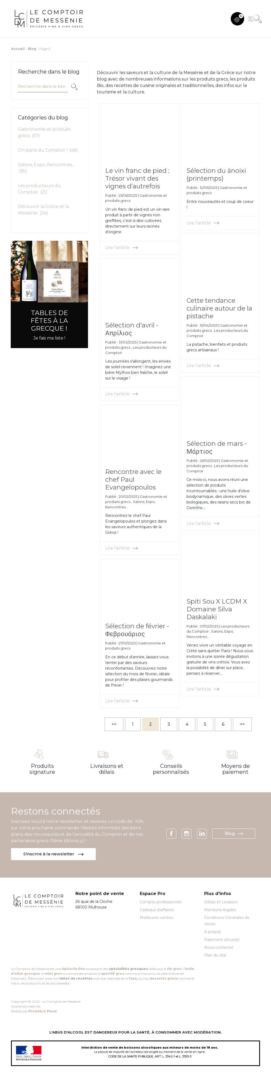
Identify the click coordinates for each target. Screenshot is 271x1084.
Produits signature (42, 769)
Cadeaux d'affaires (157, 910)
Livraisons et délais (106, 769)
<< (114, 724)
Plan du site (215, 955)
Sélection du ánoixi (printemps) (216, 172)
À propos (212, 932)
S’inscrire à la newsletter (54, 854)
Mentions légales (220, 910)
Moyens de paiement (235, 769)
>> (242, 724)
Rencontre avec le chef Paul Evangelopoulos (133, 477)
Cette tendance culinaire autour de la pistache (216, 306)
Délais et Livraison (221, 902)
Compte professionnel (160, 902)
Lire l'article (121, 245)
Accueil (18, 49)
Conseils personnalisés (171, 769)
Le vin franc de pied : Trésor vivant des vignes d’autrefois (136, 176)
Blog (32, 49)
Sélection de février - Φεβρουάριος (137, 628)
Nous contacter (218, 948)
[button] (237, 18)
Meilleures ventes (156, 918)
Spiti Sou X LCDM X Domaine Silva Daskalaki (217, 607)
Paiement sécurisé (221, 940)
